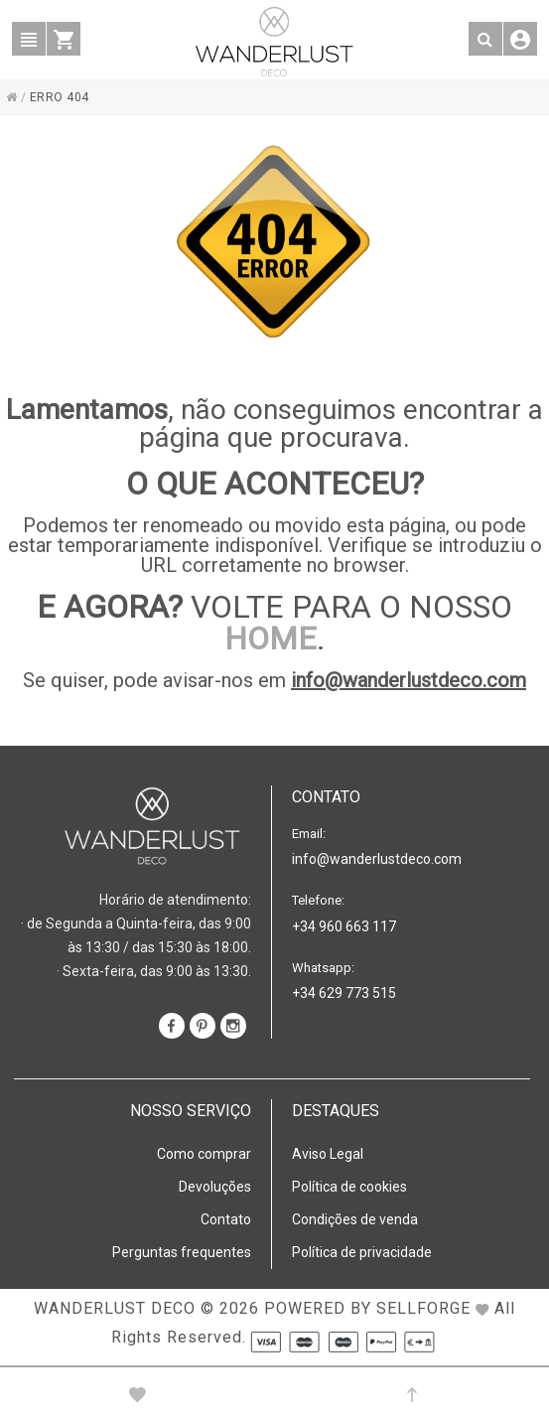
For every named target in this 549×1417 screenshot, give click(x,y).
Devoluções (215, 1187)
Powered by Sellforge (367, 1308)
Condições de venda (355, 1219)
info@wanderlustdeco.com (408, 680)
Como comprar (204, 1154)
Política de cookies (349, 1187)
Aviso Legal (327, 1154)
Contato (226, 1219)
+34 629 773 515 (344, 993)
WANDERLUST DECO (115, 1308)
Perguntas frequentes (181, 1252)
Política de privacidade (362, 1252)
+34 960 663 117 (344, 926)
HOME (270, 638)
